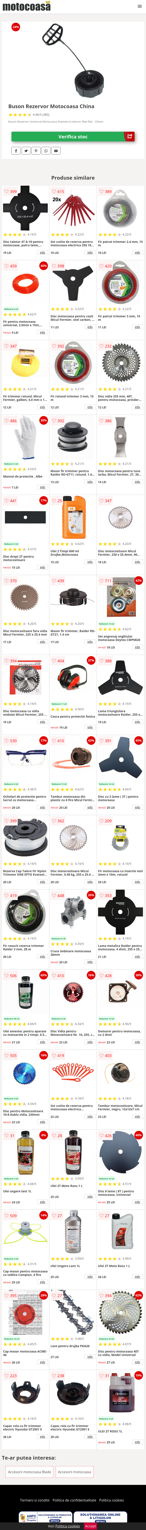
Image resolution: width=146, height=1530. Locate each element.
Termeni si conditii (35, 1500)
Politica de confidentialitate (74, 1500)
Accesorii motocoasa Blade (29, 1472)
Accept (90, 1526)
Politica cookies (111, 1500)
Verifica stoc (97, 136)
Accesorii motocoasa (74, 1472)
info (42, 252)
